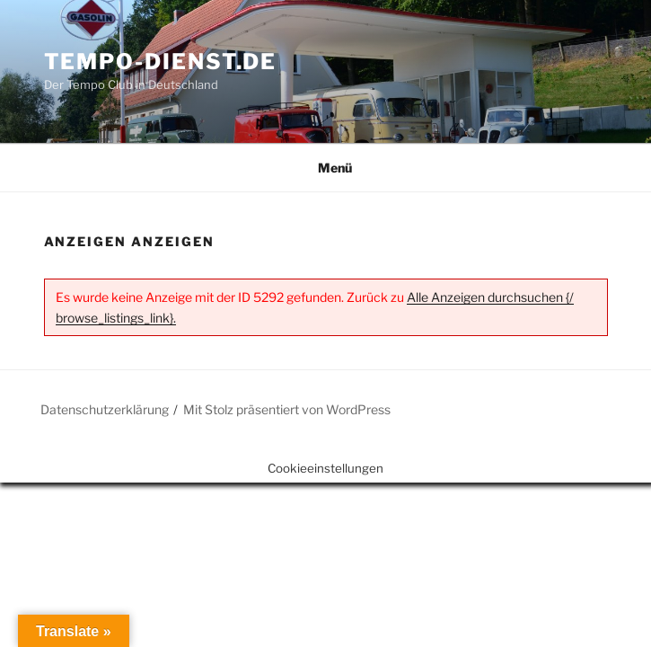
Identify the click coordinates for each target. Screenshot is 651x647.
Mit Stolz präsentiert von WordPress (287, 409)
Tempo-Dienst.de (160, 62)
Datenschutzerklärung (104, 409)
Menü (325, 167)
